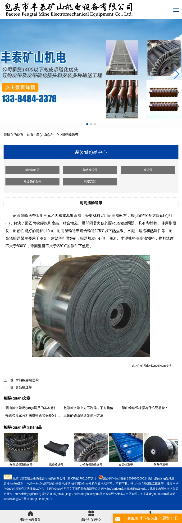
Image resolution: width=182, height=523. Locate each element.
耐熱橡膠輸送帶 (27, 380)
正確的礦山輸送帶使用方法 (83, 415)
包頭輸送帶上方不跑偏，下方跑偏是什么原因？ (91, 408)
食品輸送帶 (23, 387)
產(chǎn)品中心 (47, 134)
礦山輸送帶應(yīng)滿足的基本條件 (31, 408)
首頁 (30, 134)
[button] (176, 74)
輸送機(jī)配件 (32, 181)
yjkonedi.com (157, 365)
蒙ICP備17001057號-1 (82, 478)
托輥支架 (90, 181)
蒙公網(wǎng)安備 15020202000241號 (127, 478)
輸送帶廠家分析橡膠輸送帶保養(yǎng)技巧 (32, 415)
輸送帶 (148, 169)
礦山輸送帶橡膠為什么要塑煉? (144, 408)
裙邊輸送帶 (90, 169)
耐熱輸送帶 (32, 169)
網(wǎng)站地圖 (164, 478)
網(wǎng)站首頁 (30, 515)
